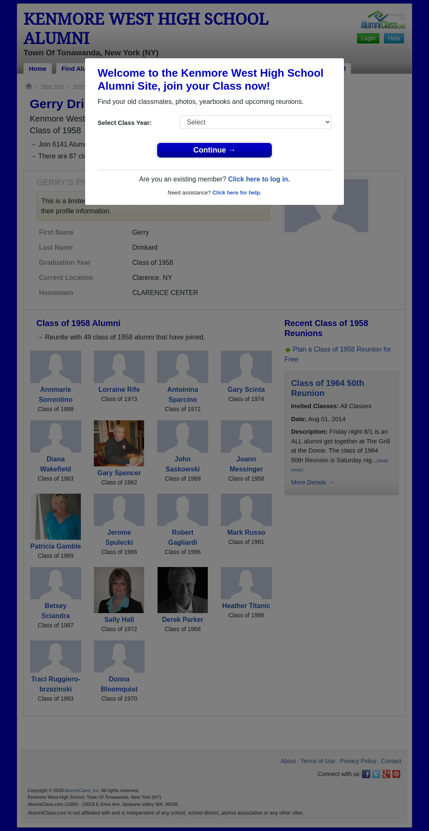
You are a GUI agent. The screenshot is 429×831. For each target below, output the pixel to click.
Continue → (215, 150)
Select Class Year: (125, 122)
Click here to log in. (259, 179)
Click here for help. (236, 192)
